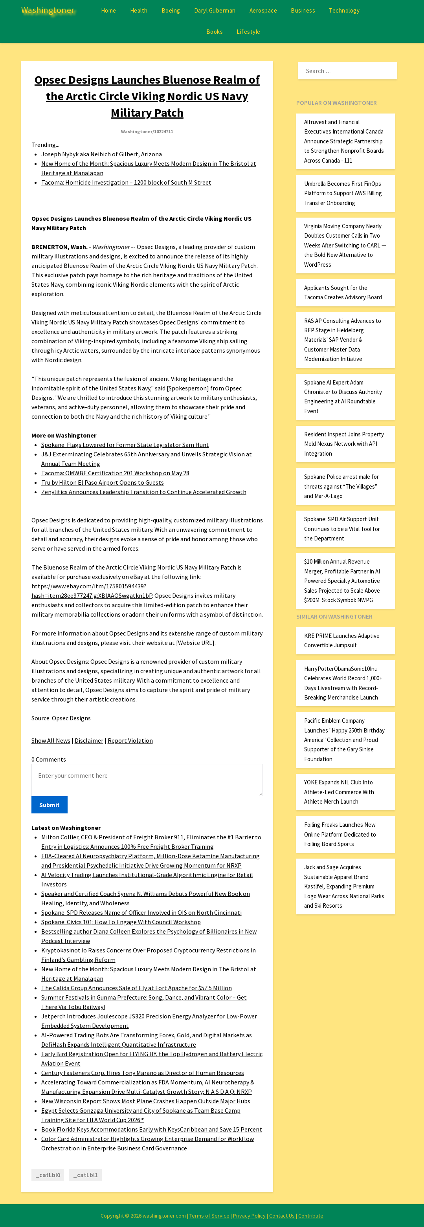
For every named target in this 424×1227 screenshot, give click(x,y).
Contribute (310, 1215)
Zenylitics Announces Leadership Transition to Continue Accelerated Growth (143, 492)
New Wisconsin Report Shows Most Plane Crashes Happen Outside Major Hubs (145, 1101)
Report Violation (130, 740)
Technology (344, 10)
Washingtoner (48, 9)
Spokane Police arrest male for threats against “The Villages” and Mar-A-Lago (341, 486)
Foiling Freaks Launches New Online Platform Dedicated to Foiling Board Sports (340, 834)
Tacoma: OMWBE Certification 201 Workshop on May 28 (115, 473)
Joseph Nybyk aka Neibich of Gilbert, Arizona (101, 154)
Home (108, 10)
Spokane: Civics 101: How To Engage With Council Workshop (121, 922)
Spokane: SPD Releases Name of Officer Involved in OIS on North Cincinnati (141, 912)
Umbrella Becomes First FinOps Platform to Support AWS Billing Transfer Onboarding (343, 193)
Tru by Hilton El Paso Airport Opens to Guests (102, 482)
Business (303, 10)
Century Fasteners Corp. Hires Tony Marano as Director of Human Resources (142, 1073)
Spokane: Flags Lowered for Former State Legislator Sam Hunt (125, 445)
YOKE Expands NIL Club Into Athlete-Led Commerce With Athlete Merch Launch (339, 791)
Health (139, 10)
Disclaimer (89, 740)
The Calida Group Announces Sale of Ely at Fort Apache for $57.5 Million (136, 988)
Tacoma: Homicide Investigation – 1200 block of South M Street (126, 182)
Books (214, 31)
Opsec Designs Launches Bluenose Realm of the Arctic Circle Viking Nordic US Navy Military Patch (147, 96)
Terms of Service (209, 1215)
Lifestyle (249, 31)
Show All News (50, 740)
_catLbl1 (85, 1175)
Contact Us (282, 1215)
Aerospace (263, 10)
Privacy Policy (249, 1215)
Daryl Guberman (215, 10)
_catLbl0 (47, 1175)
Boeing (171, 10)
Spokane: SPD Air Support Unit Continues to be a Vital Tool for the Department (342, 528)
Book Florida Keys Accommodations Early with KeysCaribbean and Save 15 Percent (151, 1129)
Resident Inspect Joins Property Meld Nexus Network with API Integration (344, 443)
